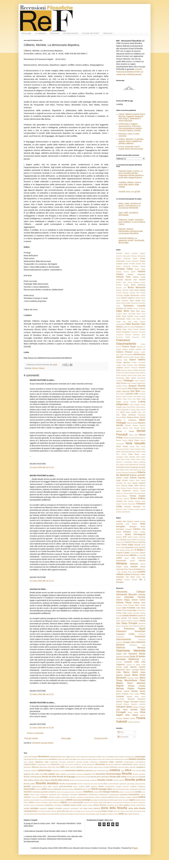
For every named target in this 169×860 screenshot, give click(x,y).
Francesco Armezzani (130, 631)
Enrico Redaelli (140, 316)
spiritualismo (75, 808)
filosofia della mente (118, 777)
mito (100, 792)
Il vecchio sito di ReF (90, 33)
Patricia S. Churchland (124, 462)
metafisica (88, 791)
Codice (135, 532)
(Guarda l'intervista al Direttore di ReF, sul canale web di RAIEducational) (129, 71)
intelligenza (141, 786)
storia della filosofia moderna (46, 811)
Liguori (126, 558)
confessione (94, 762)
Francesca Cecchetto (138, 332)
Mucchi (143, 564)
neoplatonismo (104, 794)
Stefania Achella (139, 490)
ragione (132, 800)
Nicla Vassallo (135, 443)
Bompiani (133, 527)
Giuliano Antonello (139, 370)
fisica (105, 784)
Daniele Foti (126, 618)
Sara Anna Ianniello (126, 710)
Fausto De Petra (128, 327)
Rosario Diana (134, 480)
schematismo (58, 805)
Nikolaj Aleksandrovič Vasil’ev (131, 451)
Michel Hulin (133, 435)
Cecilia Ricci (141, 610)
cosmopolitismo (140, 762)
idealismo (94, 786)
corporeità (118, 762)
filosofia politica (135, 779)
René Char (137, 470)
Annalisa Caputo (139, 266)
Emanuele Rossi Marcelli (130, 626)
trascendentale (90, 814)
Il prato (126, 553)
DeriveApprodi (139, 534)
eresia (63, 770)
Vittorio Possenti (128, 509)
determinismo (128, 764)
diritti (49, 767)
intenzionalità (29, 789)
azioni (113, 759)
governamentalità (65, 786)
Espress (129, 539)
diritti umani (56, 767)
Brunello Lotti (121, 287)
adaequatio (84, 756)
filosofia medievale (90, 780)
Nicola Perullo (122, 446)
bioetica (132, 759)
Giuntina (142, 547)
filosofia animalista (139, 774)
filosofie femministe (83, 784)
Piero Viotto (129, 470)
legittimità (50, 789)
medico (58, 792)
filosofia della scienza (60, 780)
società (26, 808)
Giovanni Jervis (132, 365)
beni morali (124, 759)
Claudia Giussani (133, 613)
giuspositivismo (140, 784)
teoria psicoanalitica (40, 814)
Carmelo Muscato (122, 293)
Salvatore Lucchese (138, 704)
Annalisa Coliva (124, 269)
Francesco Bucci (139, 334)
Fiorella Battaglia (139, 329)
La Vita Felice (134, 552)
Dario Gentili (135, 300)
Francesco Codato (125, 634)
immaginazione (110, 786)
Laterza (132, 555)
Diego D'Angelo (129, 623)
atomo (100, 759)
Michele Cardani (136, 686)
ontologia (44, 797)
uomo (116, 814)
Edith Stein (135, 311)
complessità (53, 762)
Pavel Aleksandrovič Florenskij (135, 464)
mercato (71, 792)
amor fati (105, 756)
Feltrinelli (128, 542)
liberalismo (79, 789)
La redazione (40, 33)
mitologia (106, 792)
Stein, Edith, (128, 214)
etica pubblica (49, 774)
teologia (110, 811)
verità (121, 814)
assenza (83, 759)
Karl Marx (135, 391)
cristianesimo (55, 764)
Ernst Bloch (136, 319)
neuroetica (124, 794)
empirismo (27, 770)
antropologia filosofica (31, 759)
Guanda (127, 550)
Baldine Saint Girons (124, 282)
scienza (66, 805)
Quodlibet (141, 572)
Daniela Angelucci (128, 298)
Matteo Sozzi (124, 683)
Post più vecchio (101, 738)
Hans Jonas (131, 378)
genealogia (131, 784)
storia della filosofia (114, 808)
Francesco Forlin (138, 337)
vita (125, 814)
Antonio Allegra (123, 600)
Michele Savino (138, 691)
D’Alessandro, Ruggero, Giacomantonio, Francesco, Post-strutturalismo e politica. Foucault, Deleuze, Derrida (130, 127)
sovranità (58, 808)
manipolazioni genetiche (137, 789)
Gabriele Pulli (140, 349)
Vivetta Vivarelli (140, 509)
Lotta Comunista (138, 558)
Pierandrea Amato (123, 467)
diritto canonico (70, 767)
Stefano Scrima (129, 718)
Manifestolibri (121, 561)
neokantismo (83, 794)
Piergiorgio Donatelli (137, 467)
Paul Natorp (120, 464)
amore (111, 757)
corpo (111, 762)
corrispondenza (129, 762)
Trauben (127, 579)
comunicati (62, 762)
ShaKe (138, 577)
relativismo (56, 802)
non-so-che (35, 797)
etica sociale (60, 774)
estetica (115, 770)
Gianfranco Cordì (137, 645)
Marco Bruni (127, 407)
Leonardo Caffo (131, 394)
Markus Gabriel (139, 417)
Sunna (78, 756)
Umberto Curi (121, 501)
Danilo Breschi (121, 621)
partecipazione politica (92, 797)
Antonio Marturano (136, 274)
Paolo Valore (140, 459)
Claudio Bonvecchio (131, 295)
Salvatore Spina (124, 706)
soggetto (51, 808)
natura (26, 794)
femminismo (100, 774)
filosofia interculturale (77, 780)
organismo (72, 797)
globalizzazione (37, 786)
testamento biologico (67, 814)
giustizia (27, 786)
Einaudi (123, 540)
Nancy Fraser (133, 440)
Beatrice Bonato (122, 285)
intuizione (38, 789)
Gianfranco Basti (128, 357)
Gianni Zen (121, 654)
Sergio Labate (133, 712)
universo (111, 814)
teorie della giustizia (53, 814)
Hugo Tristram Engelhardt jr (136, 383)
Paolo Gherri (120, 459)
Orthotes (134, 567)
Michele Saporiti (122, 691)
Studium (119, 580)
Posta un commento (35, 733)
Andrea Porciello (129, 263)
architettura (53, 759)
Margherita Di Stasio (128, 409)
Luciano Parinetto (129, 402)
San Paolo (130, 577)
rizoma (32, 805)
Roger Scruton (122, 480)
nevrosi (142, 794)
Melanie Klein (128, 428)
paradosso (80, 797)
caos (25, 762)
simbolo (133, 805)
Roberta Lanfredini (137, 475)
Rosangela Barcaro (137, 702)
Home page (26, 33)
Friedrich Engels (129, 347)
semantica (110, 805)
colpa (46, 762)
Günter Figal (136, 375)
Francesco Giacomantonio (126, 341)
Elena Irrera (141, 314)
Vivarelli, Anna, (129, 192)
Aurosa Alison (133, 605)
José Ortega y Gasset (136, 388)
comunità (79, 762)
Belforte (134, 524)
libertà (95, 789)
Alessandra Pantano (130, 256)
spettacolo (66, 808)
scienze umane (87, 805)
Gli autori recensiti (70, 33)
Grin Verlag (120, 550)
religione (63, 802)
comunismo (71, 762)
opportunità (65, 797)
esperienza (88, 770)
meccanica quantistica (40, 792)
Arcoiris (142, 521)
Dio (30, 757)
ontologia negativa (54, 797)
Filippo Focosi (127, 329)
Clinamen (127, 532)
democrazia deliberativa (114, 764)
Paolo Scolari (130, 459)
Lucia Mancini (130, 667)
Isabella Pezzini (121, 386)
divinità (85, 767)
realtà (50, 802)
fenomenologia (113, 774)
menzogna (64, 792)
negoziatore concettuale (69, 794)
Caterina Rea (134, 293)
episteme (34, 770)
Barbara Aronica (139, 282)
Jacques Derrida (136, 385)
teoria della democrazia (133, 811)
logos (127, 789)
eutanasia (79, 774)
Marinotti (142, 561)
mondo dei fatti (130, 792)
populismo (27, 800)
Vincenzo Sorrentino (132, 507)
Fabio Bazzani (132, 324)
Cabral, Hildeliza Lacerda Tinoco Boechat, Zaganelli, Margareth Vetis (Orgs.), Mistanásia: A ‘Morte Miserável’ (132, 117)
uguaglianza (104, 814)
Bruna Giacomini (138, 285)
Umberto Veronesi (134, 501)
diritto (62, 767)
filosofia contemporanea (32, 777)
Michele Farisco (121, 440)
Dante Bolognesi (122, 300)
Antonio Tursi (123, 277)
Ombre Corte (122, 567)
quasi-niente (118, 800)
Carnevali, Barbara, (131, 240)
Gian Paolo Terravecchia (124, 354)
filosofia (127, 773)
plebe (116, 797)
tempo (104, 811)
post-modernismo (36, 800)
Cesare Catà (121, 613)
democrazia (100, 764)
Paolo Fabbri (140, 457)
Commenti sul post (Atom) (42, 743)
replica (70, 802)
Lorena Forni (126, 399)
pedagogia (103, 797)
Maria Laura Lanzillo (128, 412)
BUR (127, 524)
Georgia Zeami (129, 642)
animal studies (119, 756)
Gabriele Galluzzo (128, 349)
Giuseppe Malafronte (127, 659)
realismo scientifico (41, 802)
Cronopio (119, 534)
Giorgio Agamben (123, 362)
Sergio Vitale (133, 485)
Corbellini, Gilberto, (130, 184)
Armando (119, 524)
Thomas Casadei (137, 496)
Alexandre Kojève (130, 258)
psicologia (86, 800)
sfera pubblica (124, 805)
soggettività (43, 808)
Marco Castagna (132, 670)
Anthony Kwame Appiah (125, 271)
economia (113, 767)
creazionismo (41, 764)
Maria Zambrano (129, 415)
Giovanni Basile (136, 653)
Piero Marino (120, 470)
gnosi (44, 786)
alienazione (92, 756)
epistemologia (44, 770)
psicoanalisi (77, 800)
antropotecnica (43, 759)
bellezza (118, 759)
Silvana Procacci (126, 488)
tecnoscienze (90, 811)
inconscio (126, 786)
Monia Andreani (122, 694)
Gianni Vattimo (137, 359)
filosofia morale (104, 780)
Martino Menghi (132, 423)
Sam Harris (127, 483)
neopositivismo (114, 794)
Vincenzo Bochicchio (128, 504)
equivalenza (56, 770)
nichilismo (27, 797)
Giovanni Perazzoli (130, 367)
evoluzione (87, 774)
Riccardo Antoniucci (136, 699)
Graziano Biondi (126, 375)
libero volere (87, 789)
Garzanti (137, 545)
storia (85, 808)
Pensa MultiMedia (135, 569)
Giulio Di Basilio (137, 656)
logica (109, 789)
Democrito (134, 303)
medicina (52, 792)
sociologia (34, 808)
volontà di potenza (133, 814)
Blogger (135, 848)
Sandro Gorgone (138, 483)
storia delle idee (63, 811)
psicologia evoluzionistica (99, 800)
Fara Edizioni (141, 539)
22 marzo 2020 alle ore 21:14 (42, 467)
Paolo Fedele (134, 694)
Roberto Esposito (137, 478)
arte (74, 759)
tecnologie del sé (79, 811)
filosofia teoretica (47, 783)
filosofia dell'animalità (83, 777)
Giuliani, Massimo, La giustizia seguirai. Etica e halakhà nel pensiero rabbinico (131, 141)
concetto (86, 762)
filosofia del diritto (49, 777)
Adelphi (119, 521)
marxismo (28, 792)
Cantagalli (128, 529)
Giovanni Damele (122, 657)
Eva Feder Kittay (130, 321)
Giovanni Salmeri (127, 370)
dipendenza (43, 767)
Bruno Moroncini (136, 287)
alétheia (99, 756)
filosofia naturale (118, 780)
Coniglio (142, 532)
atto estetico (107, 759)
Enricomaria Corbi (123, 319)
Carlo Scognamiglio (129, 610)
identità (101, 786)
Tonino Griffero (137, 498)
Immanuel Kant (55, 757)
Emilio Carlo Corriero (124, 316)
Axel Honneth (139, 280)
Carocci (136, 529)
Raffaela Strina (133, 696)
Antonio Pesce (124, 602)
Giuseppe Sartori (133, 373)
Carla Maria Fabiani (137, 290)
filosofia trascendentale (68, 784)
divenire (79, 767)
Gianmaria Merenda (130, 650)
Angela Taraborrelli (123, 266)
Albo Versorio (128, 521)
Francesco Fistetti (123, 337)
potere (69, 800)
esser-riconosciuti (99, 770)
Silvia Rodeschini (123, 491)
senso (116, 805)
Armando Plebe (121, 605)
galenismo (123, 784)
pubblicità (111, 800)
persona (111, 797)
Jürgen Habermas (123, 391)
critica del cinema (67, 764)
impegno (119, 786)
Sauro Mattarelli (121, 485)
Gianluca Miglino (139, 357)
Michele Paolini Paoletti (130, 688)
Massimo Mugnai (131, 425)
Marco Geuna (135, 407)
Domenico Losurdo (134, 305)
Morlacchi (134, 564)
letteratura (57, 789)
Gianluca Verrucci (130, 647)
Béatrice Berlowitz (122, 290)
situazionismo (140, 805)
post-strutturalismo (49, 800)
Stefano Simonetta (135, 493)
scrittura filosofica (99, 805)
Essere (34, 757)
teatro (71, 811)
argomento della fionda (64, 759)
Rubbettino (120, 577)
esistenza (80, 770)
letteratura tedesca (68, 789)
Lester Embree (127, 396)
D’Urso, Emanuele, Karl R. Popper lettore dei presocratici (131, 148)
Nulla (68, 757)
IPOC (132, 550)
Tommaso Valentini (122, 498)
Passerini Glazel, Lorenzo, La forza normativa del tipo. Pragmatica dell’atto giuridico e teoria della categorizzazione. (131, 174)
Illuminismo (43, 756)
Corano (26, 756)
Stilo (143, 577)
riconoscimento (118, 802)
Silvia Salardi (131, 715)
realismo (31, 802)
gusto (88, 786)
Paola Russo (133, 454)
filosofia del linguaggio (66, 777)
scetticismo (49, 805)
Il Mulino (139, 550)
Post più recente (31, 738)
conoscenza (103, 762)
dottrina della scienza (95, 767)
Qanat (135, 572)
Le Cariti (140, 555)
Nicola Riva (134, 446)
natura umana (34, 794)
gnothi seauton (53, 786)
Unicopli (134, 579)
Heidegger (128, 380)
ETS (125, 537)
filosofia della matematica (99, 777)
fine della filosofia (97, 784)
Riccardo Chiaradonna (129, 472)
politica (141, 797)
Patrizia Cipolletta (139, 462)
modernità (114, 792)
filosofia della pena (133, 777)
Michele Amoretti (129, 438)
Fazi (122, 542)
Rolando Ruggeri (122, 702)
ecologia (106, 767)
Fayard (118, 542)
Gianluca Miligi (121, 360)
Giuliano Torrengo (122, 373)
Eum (134, 540)
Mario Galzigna (127, 417)
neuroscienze (134, 794)
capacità (31, 762)
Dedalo (128, 534)
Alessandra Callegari (130, 591)
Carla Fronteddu (128, 608)
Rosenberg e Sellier (138, 574)
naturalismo (44, 794)
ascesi (78, 759)
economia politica (123, 767)
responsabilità (78, 802)
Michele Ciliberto (38, 368)
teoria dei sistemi (119, 811)
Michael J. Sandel (125, 431)
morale (138, 792)
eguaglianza (140, 767)
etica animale (136, 770)
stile (81, 808)
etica (128, 770)
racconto (126, 800)
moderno (122, 792)
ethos (123, 770)
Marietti (132, 560)
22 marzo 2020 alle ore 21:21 (42, 694)
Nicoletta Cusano (128, 449)
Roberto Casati (122, 478)
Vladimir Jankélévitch (123, 512)
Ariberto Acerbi (139, 277)
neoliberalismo (93, 794)
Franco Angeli (127, 545)
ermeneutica (70, 770)
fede (93, 774)
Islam (64, 756)
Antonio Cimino (138, 600)
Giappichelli (129, 547)
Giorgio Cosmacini (138, 362)
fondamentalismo (113, 784)
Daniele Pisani (140, 298)
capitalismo (39, 762)
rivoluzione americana (130, 802)
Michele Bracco (140, 438)
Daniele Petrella (139, 618)
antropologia (140, 757)
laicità (44, 789)
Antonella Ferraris (134, 597)
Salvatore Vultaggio (138, 707)
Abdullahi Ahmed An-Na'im (127, 253)
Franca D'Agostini (123, 332)
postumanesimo (60, 800)
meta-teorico (78, 792)
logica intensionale (119, 789)
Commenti (123, 737)
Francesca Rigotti (134, 628)
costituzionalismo (30, 764)
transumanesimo (79, 814)
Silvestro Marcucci (139, 488)
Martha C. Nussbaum (126, 420)
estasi (107, 770)
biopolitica (141, 759)
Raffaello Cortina (123, 574)
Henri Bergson (140, 380)
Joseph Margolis (121, 388)
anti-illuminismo (129, 756)
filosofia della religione (42, 780)
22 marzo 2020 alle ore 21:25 (42, 728)
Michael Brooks (139, 428)
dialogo (135, 764)
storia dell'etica (94, 808)
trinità (97, 814)
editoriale (133, 767)
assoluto (89, 759)
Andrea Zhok (140, 263)
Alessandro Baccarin (126, 594)
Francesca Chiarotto (123, 334)
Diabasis (119, 537)
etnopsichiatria (71, 774)
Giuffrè (136, 547)
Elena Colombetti (129, 314)
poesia (135, 797)
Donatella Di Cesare (124, 308)
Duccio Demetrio (139, 308)
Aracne (136, 521)
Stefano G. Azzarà (122, 493)
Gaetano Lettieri (139, 352)
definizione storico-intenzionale (84, 764)
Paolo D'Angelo (129, 457)
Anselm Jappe (140, 269)
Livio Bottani (137, 396)
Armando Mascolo (123, 280)
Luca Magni (136, 399)
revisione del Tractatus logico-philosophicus (97, 802)
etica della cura (37, 774)
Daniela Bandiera (130, 615)
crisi (48, 764)
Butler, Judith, (130, 205)
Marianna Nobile (133, 678)
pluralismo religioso (125, 797)
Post (121, 732)
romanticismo (39, 805)
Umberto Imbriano (134, 722)
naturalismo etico (54, 794)
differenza (35, 767)
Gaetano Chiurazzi (124, 352)
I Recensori (54, 33)
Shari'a (73, 756)
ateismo (95, 759)
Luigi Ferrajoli (134, 404)
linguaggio (102, 789)
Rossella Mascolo (122, 704)
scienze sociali (75, 805)
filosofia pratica (29, 784)
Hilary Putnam (121, 383)
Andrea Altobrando (132, 261)
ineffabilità (133, 786)
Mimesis (121, 563)
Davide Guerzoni (133, 621)
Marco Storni (130, 672)
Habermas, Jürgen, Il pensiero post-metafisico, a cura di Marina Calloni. (132, 222)
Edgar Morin (122, 311)
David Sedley (125, 303)
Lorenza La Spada (133, 664)
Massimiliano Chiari (134, 680)
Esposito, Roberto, (131, 231)
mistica (96, 792)
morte (143, 792)
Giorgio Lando (121, 365)
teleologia (98, 811)
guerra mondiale (78, 786)
